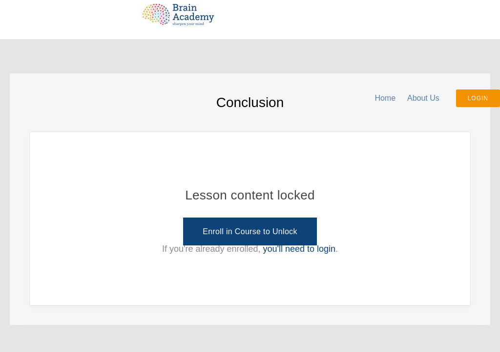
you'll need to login (299, 249)
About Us (423, 98)
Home (385, 98)
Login (478, 98)
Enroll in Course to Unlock (250, 231)
